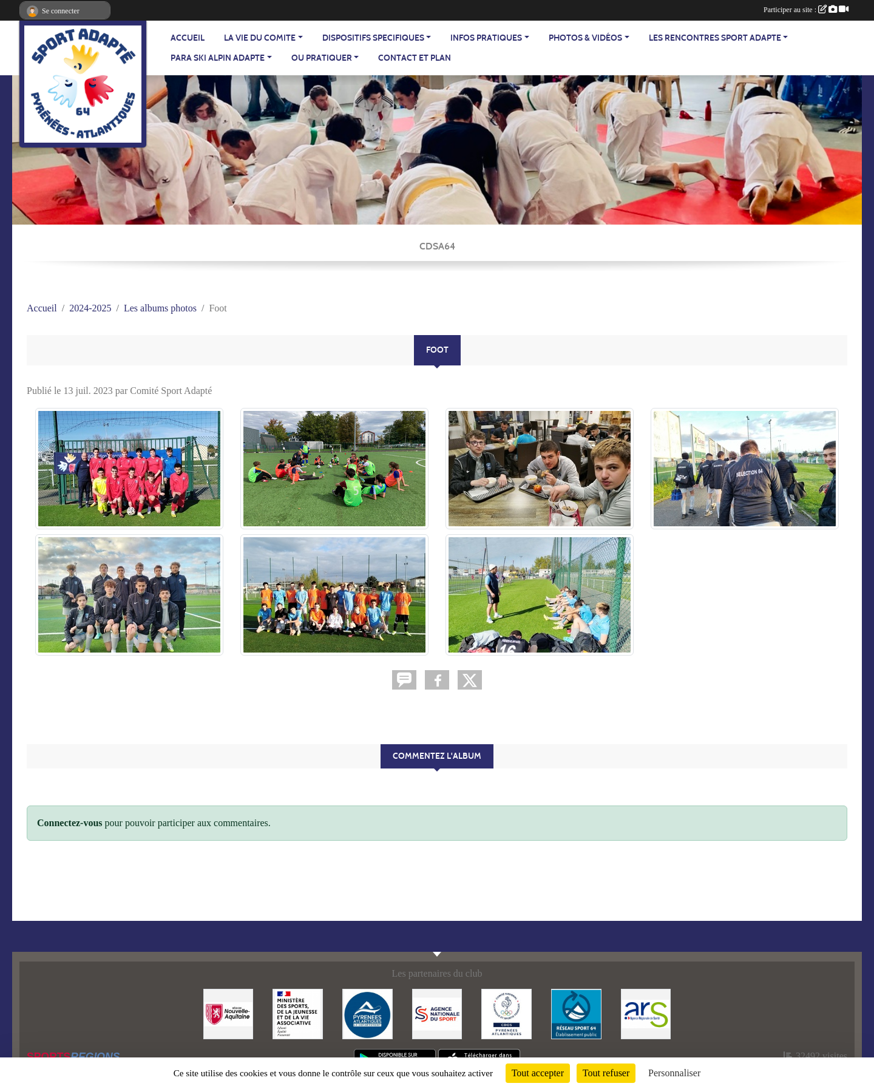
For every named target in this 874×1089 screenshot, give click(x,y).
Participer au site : (806, 9)
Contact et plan (414, 58)
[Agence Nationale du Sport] (437, 1013)
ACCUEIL (188, 38)
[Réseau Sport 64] (576, 1013)
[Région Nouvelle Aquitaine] (228, 1013)
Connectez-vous (70, 823)
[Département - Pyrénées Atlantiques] (367, 1013)
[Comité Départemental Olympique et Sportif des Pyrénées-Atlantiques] (506, 1013)
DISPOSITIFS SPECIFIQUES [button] (373, 38)
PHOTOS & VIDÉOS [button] (585, 38)
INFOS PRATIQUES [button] (486, 38)
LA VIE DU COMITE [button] (260, 38)
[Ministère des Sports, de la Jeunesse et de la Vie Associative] (298, 1013)
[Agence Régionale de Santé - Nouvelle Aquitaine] (646, 1013)
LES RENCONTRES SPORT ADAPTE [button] (715, 38)
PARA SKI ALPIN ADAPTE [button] (218, 58)
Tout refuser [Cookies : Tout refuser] (606, 1073)
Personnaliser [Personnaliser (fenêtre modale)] (674, 1073)
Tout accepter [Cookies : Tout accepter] (538, 1073)
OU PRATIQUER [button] (321, 58)
